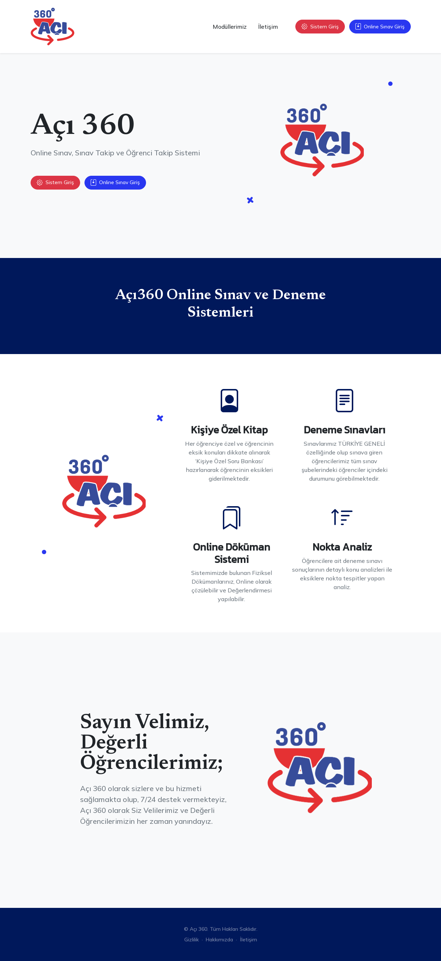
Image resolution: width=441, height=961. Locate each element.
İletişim (268, 26)
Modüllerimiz (230, 26)
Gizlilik (191, 939)
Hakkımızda (219, 939)
